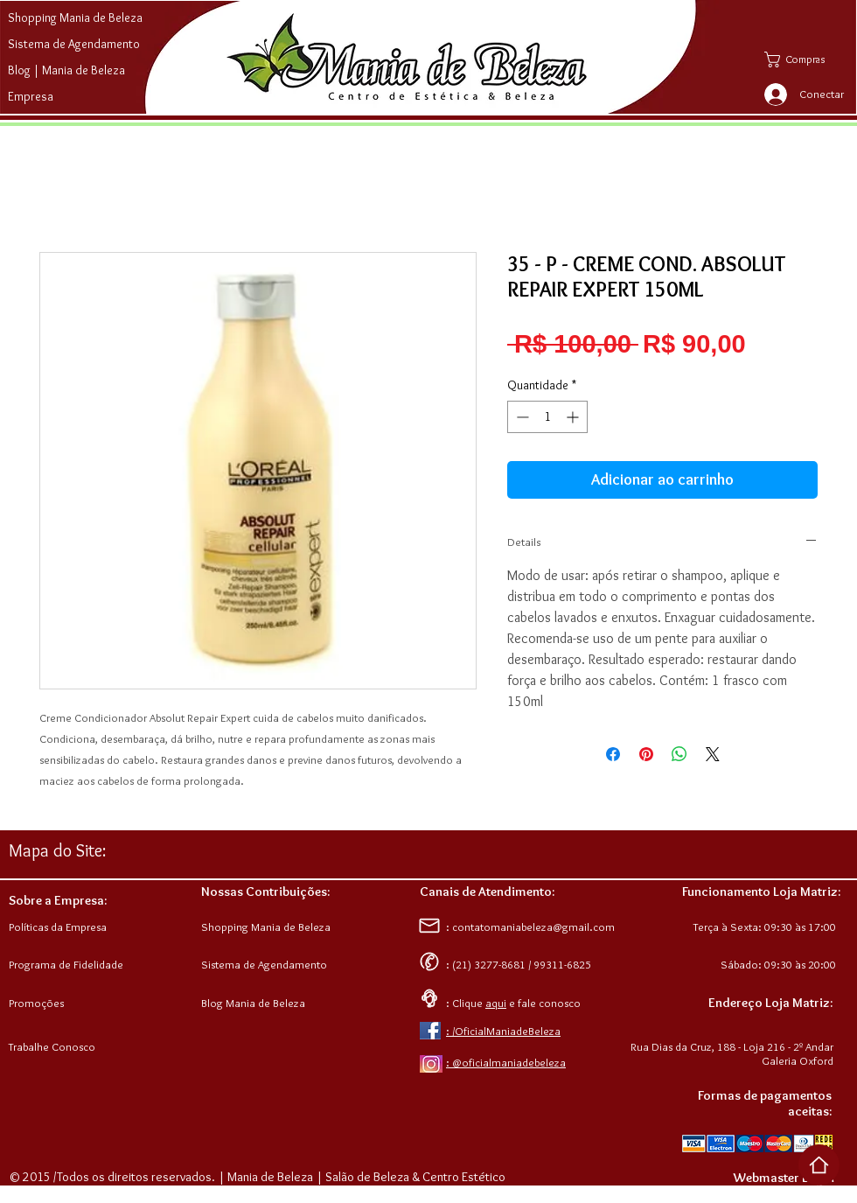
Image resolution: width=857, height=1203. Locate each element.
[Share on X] (712, 754)
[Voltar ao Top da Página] (819, 1165)
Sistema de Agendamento (74, 44)
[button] (807, 59)
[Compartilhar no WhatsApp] (679, 754)
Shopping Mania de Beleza (75, 17)
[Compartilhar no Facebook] (613, 754)
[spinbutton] (547, 417)
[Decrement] (521, 417)
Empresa (30, 96)
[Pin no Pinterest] (646, 754)
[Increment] (574, 417)
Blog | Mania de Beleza (66, 70)
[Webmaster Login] (783, 1177)
